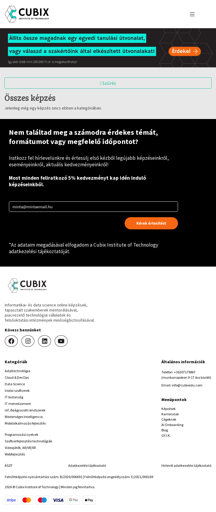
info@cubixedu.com (187, 385)
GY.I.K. (166, 435)
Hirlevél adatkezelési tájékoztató (186, 465)
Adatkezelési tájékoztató (87, 465)
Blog (164, 430)
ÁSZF (8, 465)
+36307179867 (185, 372)
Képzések (168, 408)
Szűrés (108, 83)
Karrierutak (170, 414)
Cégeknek (168, 419)
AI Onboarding (172, 424)
